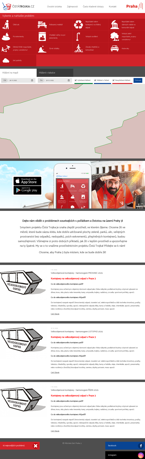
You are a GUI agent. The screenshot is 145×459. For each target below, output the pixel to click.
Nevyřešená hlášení (122, 80)
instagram (126, 455)
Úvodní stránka (54, 7)
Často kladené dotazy (93, 7)
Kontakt (112, 7)
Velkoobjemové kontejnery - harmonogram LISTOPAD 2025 (77, 331)
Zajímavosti (72, 7)
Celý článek (55, 314)
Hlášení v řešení (103, 80)
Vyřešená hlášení (83, 80)
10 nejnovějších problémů (21, 446)
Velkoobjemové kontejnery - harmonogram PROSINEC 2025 (77, 273)
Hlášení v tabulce (47, 73)
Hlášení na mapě (10, 73)
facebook (126, 446)
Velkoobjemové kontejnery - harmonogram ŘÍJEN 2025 (74, 390)
